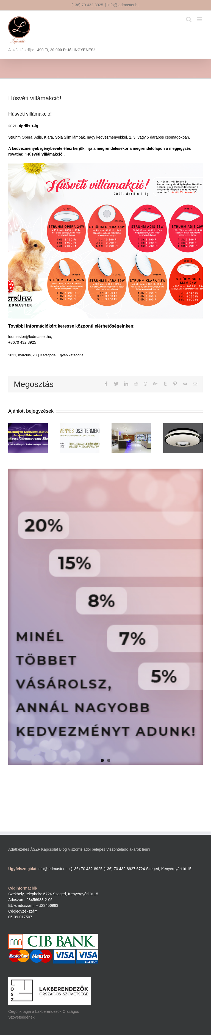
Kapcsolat (49, 849)
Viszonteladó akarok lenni (128, 849)
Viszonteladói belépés (86, 849)
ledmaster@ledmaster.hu (29, 336)
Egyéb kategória (71, 355)
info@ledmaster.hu (123, 5)
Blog (63, 849)
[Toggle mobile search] (188, 19)
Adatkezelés (18, 849)
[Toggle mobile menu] (200, 19)
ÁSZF (35, 849)
